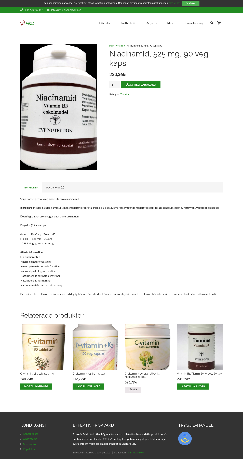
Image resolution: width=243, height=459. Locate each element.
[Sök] (212, 18)
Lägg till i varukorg (141, 79)
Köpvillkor (29, 444)
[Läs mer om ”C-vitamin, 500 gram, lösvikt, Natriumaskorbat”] (133, 385)
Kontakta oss (30, 428)
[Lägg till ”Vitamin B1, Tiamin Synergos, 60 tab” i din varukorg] (193, 381)
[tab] (31, 182)
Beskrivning (31, 182)
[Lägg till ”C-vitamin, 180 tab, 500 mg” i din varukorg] (36, 381)
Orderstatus (30, 433)
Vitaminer (121, 40)
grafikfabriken (135, 447)
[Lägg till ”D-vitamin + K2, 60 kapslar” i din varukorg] (88, 381)
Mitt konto (29, 438)
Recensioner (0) (55, 182)
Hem (111, 40)
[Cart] (219, 18)
